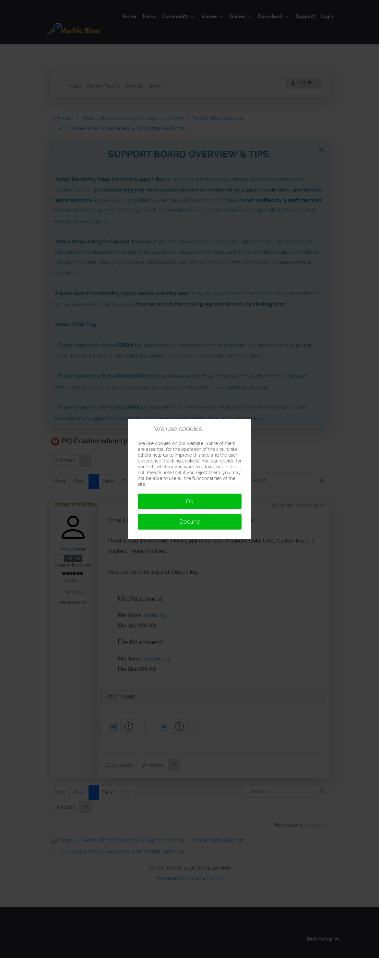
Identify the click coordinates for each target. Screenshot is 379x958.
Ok (190, 501)
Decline (189, 521)
